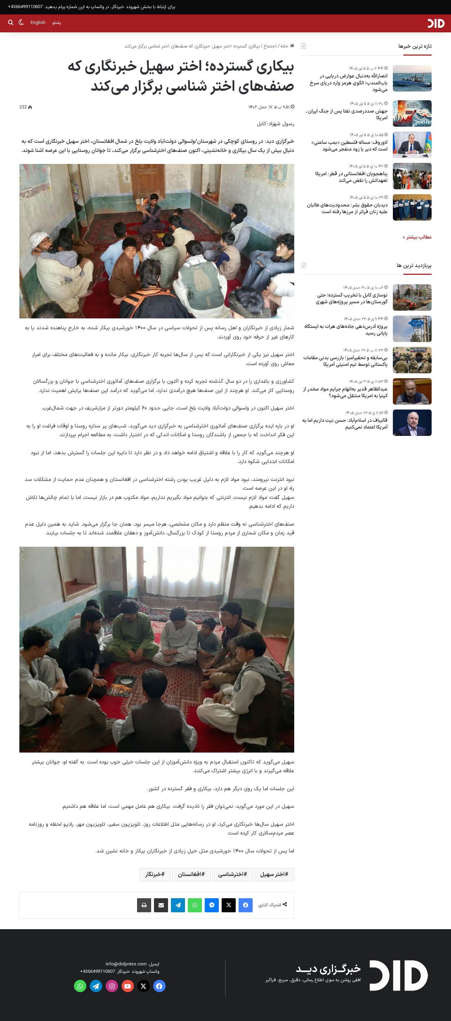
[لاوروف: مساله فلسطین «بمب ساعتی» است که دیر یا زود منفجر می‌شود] (412, 145)
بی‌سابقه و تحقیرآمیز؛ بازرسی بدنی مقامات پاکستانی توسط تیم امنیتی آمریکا (345, 361)
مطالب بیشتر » (417, 237)
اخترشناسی (230, 874)
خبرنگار (153, 874)
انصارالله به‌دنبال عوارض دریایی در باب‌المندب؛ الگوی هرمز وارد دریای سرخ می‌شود (349, 83)
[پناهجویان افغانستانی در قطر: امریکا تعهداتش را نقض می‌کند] (412, 176)
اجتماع (270, 46)
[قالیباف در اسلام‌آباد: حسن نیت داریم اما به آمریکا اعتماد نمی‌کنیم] (412, 423)
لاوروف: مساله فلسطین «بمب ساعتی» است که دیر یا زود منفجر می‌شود (349, 146)
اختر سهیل (272, 874)
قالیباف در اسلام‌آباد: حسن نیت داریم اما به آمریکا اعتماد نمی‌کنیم (345, 424)
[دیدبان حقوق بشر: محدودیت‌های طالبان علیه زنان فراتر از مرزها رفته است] (412, 207)
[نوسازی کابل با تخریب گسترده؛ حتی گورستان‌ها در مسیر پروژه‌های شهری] (412, 297)
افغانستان (189, 874)
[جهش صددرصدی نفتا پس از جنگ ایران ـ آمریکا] (412, 113)
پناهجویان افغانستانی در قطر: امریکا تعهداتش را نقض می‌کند (351, 177)
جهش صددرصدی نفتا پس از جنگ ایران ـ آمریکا (347, 115)
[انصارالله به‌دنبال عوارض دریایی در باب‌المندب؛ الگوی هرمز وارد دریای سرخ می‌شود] (412, 78)
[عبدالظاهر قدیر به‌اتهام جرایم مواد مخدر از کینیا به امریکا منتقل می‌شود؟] (412, 391)
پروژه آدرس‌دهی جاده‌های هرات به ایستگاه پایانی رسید (346, 330)
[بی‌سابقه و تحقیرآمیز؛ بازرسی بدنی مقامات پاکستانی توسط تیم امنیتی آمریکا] (412, 360)
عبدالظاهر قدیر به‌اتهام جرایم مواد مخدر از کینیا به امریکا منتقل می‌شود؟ (345, 393)
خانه (287, 46)
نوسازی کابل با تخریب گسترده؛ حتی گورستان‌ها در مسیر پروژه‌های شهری (352, 299)
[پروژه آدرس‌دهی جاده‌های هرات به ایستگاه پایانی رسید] (412, 329)
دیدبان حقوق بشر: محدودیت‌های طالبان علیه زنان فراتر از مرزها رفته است (347, 209)
